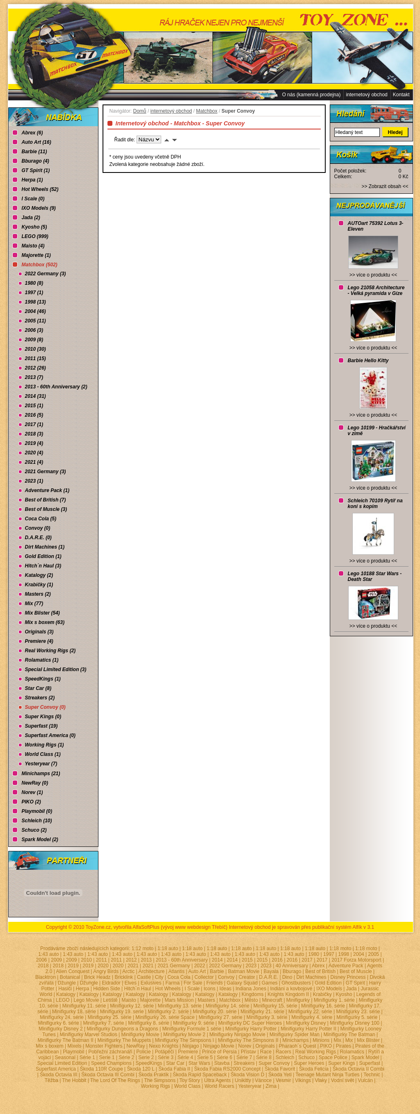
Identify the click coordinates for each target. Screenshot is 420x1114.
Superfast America (56, 1069)
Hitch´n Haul (137, 988)
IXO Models (329, 988)
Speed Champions (111, 1063)
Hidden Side (106, 988)
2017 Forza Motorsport (356, 960)
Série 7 (244, 1057)
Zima (270, 1086)
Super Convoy (274, 1063)
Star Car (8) (38, 688)
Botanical (70, 977)
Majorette (150, 1000)
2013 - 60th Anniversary (182, 960)
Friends (214, 983)
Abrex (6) (32, 133)
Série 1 (87, 1057)
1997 (328, 954)
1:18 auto (168, 948)
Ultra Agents (217, 1080)
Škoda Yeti (280, 1075)
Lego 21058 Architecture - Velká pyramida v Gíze (376, 290)
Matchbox (206, 111)
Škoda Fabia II (174, 1069)
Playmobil (73, 1052)
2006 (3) (34, 330)
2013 (146, 960)
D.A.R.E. (268, 977)
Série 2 (126, 1057)
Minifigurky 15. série (275, 1006)
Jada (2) (31, 217)
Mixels (75, 1046)
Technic (371, 1075)
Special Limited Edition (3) (56, 669)
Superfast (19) (41, 726)
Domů (139, 111)
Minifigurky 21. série (262, 1011)
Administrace (210, 1100)
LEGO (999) (35, 236)
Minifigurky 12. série (132, 1006)
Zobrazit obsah (384, 186)
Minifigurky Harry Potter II (308, 1029)
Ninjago (190, 1046)
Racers (283, 1052)
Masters (206, 1000)
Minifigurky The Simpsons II (248, 1040)
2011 (101, 960)
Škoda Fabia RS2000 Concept (227, 1069)
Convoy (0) (37, 528)
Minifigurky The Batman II (66, 1040)
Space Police (333, 1057)
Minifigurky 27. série (220, 1017)
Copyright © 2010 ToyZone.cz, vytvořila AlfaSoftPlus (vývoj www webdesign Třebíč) (137, 927)
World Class (187, 1086)
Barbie (217, 971)
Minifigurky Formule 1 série (191, 1029)
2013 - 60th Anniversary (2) (56, 387)
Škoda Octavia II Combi (358, 1069)
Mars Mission (179, 1000)
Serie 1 (107, 1057)
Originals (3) (39, 632)
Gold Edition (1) (43, 556)
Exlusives (151, 983)
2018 (43, 966)
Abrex (318, 966)
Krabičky (322, 994)
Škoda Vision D (248, 1075)
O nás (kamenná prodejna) (311, 95)
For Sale (193, 983)
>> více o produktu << (373, 272)
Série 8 (264, 1057)
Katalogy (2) (39, 575)
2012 (131, 960)
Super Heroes (309, 1063)
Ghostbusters (295, 983)
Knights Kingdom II (288, 994)
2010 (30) (35, 349)
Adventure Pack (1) (47, 490)
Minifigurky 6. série (58, 1023)
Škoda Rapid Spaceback (199, 1075)
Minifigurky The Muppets (124, 1040)
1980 (314, 954)
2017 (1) (34, 424)
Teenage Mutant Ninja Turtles (328, 1075)
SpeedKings (149, 1063)
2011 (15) (35, 358)
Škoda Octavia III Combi (107, 1075)
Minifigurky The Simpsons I (184, 1040)
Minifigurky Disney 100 (354, 1023)
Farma (172, 983)
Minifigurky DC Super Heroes (250, 1023)
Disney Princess (348, 977)
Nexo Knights (163, 1046)
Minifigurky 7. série (103, 1023)
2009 (56, 960)
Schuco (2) (34, 830)
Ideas (225, 988)
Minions (321, 1040)
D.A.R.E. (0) (38, 537)
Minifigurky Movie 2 (184, 1034)
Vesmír (283, 1080)
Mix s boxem (49, 1046)
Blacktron (45, 977)
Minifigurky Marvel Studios (88, 1034)
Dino (287, 977)
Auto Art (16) (36, 142)
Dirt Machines (311, 977)
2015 (247, 960)
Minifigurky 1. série (334, 1000)
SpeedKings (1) (43, 679)
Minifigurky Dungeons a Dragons (122, 1029)
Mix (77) (34, 603)
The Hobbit (74, 1080)
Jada (351, 988)
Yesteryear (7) (41, 764)
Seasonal (65, 1057)
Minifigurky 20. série (215, 1011)
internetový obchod (171, 111)
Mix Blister (368, 1040)
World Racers (219, 1086)
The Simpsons (160, 1080)
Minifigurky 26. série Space (164, 1017)
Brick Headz (97, 977)
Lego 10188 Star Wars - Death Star (375, 576)
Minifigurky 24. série (62, 1017)
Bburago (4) (35, 161)
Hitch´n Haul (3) (43, 566)
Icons (210, 988)
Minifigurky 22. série (310, 1011)
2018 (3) (34, 434)
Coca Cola (178, 977)
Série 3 (165, 1057)
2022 (199, 966)
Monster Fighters (103, 1046)
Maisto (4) (33, 246)
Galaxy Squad (242, 983)
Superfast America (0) (50, 735)
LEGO (62, 1000)
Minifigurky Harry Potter (250, 1029)
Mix (337, 1040)
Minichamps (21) (41, 773)
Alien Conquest (72, 971)
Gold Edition (328, 983)
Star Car (175, 1063)
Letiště (110, 1000)
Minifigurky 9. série (193, 1023)
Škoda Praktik (154, 1075)
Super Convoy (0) (45, 707)
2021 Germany (174, 966)
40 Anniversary (292, 966)
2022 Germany (225, 966)
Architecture (151, 971)
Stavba (221, 1063)
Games (270, 983)
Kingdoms (252, 994)
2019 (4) (34, 443)
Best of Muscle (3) (46, 509)
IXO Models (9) (39, 208)
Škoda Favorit (280, 1069)
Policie (143, 1052)
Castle (144, 977)
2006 (41, 960)
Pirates (343, 1046)
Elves (131, 983)
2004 (358, 954)
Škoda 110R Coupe (101, 1069)
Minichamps (295, 1040)
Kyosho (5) (34, 227)
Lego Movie (86, 1000)
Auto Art (197, 971)
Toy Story (190, 1080)
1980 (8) (34, 283)
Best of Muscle (356, 971)
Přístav (248, 1052)
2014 (217, 960)
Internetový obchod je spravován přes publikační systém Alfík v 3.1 (301, 927)
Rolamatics (352, 1052)
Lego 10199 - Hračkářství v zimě (377, 430)
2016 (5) (34, 415)
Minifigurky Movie (140, 1034)
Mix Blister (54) (42, 613)
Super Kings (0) (43, 716)
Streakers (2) (40, 698)
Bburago (292, 971)
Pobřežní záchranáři (110, 1052)
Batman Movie (244, 971)
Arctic (128, 971)
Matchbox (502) (39, 265)
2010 (86, 960)
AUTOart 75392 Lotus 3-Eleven (376, 226)
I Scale (192, 988)
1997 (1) (34, 292)
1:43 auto (48, 954)
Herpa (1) (32, 180)
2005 (373, 954)
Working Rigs (155, 1086)
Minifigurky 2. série (168, 1011)
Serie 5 (205, 1057)
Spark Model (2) (40, 839)
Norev (244, 1046)
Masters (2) (38, 594)
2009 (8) (34, 340)
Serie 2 (146, 1057)
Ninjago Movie (218, 1046)
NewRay (135, 1046)
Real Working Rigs (315, 1052)
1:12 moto (142, 948)
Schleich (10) (37, 821)
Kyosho (344, 994)
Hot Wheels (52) (40, 189)
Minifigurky (298, 1000)
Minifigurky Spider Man (294, 1034)
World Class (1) (43, 754)
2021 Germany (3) (45, 471)
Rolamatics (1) (42, 660)
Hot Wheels (167, 988)
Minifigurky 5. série (356, 1017)
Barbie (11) (34, 151)
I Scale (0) (33, 199)
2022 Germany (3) (45, 274)
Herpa (82, 988)
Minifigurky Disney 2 (60, 1029)
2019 (73, 966)
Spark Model (365, 1057)
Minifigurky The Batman (349, 1034)
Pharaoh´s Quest (297, 1046)
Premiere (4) (39, 641)
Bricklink (123, 977)
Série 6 (224, 1057)
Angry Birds (106, 971)
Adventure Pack (346, 966)
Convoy (226, 977)
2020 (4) (34, 453)
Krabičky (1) (39, 585)
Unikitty (243, 1080)
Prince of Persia (219, 1052)
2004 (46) (35, 311)
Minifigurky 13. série (180, 1006)
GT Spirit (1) (36, 170)
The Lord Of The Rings (115, 1080)
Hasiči (65, 988)
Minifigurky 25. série (110, 1017)
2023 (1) (34, 481)
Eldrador (111, 983)
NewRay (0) (35, 783)
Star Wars (199, 1063)
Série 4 (185, 1057)
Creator (247, 977)
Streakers (243, 1063)
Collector (204, 977)
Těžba (51, 1080)
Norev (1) (32, 792)
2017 (307, 960)
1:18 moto (340, 948)
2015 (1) (34, 405)
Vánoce (263, 1080)
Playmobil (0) (37, 811)
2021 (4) (34, 462)
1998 (343, 954)
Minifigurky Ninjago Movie (237, 1034)
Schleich (285, 1057)
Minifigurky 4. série (311, 1017)
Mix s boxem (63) (45, 622)
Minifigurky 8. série (148, 1023)
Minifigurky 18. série (74, 1011)
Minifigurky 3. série (267, 1017)
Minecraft (272, 1000)
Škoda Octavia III (58, 1075)
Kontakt (401, 95)
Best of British (320, 971)
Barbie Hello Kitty (368, 360)
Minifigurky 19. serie (122, 1011)
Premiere (188, 1052)
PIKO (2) (31, 802)
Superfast (369, 1063)
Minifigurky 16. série (323, 1006)
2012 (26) (35, 368)
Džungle (67, 983)
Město (251, 1000)
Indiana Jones (250, 988)
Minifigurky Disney (306, 1023)
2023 (251, 966)
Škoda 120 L (140, 1069)
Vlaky (321, 1080)
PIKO (326, 1046)
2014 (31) (35, 396)
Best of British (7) (45, 500)
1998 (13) (35, 302)
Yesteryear (250, 1086)
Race (266, 1052)
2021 (133, 966)
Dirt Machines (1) (45, 547)
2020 (103, 966)
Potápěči (164, 1052)
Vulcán (365, 1080)
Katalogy (65, 994)
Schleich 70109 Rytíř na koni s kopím (375, 503)
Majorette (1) (36, 255)
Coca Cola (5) (41, 519)
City (159, 977)
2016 (277, 960)
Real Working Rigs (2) (50, 650)
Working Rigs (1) (44, 745)
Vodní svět (342, 1080)
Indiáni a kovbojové (291, 988)
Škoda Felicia (314, 1069)
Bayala (271, 971)
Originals (265, 1046)
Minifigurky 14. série (227, 1006)
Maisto (128, 1000)
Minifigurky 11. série (84, 1006)
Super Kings (341, 1063)
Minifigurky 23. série (358, 1011)
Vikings (302, 1080)
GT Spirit (355, 983)
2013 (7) (34, 377)
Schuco (306, 1057)
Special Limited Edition (62, 1063)
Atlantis (177, 971)
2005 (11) (35, 321)
